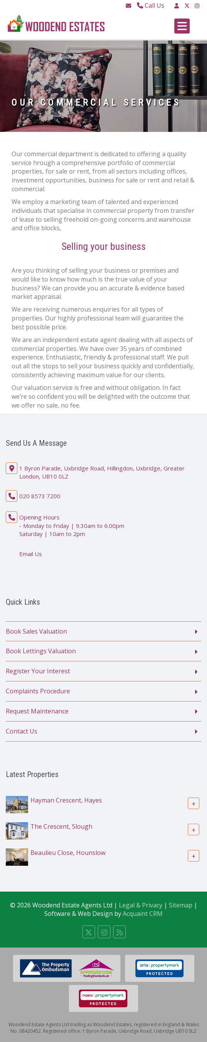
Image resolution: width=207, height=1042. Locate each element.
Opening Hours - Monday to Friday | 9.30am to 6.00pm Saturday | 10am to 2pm (71, 525)
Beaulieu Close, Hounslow (67, 852)
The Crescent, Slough (61, 826)
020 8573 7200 (39, 496)
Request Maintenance (37, 711)
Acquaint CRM (143, 913)
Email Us (30, 554)
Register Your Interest (38, 671)
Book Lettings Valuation (41, 651)
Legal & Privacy (140, 905)
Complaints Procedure (38, 691)
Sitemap (180, 905)
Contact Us (21, 731)
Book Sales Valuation (36, 631)
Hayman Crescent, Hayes (66, 800)
